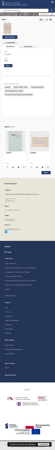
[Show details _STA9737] (23, 167)
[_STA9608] (40, 141)
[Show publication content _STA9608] (42, 167)
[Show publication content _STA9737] (18, 167)
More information (30, 444)
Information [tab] (28, 46)
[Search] (51, 10)
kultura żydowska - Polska (14, 91)
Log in (7, 368)
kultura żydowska (37, 87)
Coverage (8, 325)
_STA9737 (8, 153)
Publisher (8, 333)
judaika (7, 87)
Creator (7, 312)
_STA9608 (33, 153)
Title (6, 308)
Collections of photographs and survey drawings (20, 268)
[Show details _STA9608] (47, 167)
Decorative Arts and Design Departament (18, 285)
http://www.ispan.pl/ (12, 229)
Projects (7, 289)
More (46, 173)
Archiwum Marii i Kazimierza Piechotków (18, 95)
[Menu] (52, 2)
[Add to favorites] (46, 19)
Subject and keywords (12, 320)
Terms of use (9, 345)
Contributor (8, 316)
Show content (9, 37)
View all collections (11, 296)
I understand (43, 444)
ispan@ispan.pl (9, 220)
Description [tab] (10, 46)
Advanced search (45, 14)
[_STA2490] (7, 28)
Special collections (11, 263)
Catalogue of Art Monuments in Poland (17, 272)
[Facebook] (6, 232)
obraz (6, 61)
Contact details (10, 354)
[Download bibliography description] (13, 167)
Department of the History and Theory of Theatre (21, 281)
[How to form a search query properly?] (53, 14)
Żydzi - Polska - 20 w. (21, 87)
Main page (7, 252)
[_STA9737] (15, 141)
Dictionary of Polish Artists (13, 276)
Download (9, 42)
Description (8, 329)
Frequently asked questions (14, 349)
